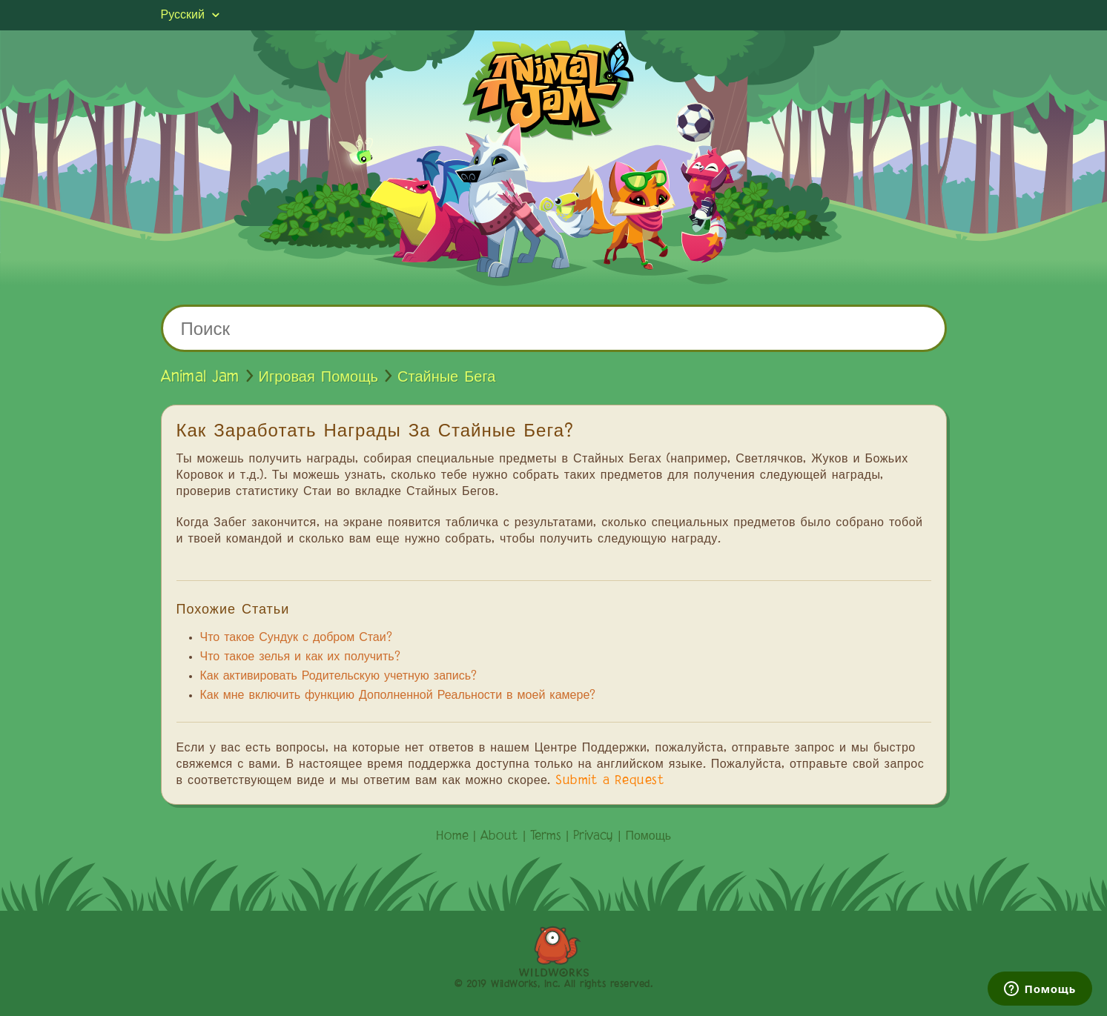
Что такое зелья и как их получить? (300, 657)
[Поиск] (554, 328)
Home (452, 837)
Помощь (648, 837)
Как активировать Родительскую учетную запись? (339, 677)
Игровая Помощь (319, 377)
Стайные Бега (446, 377)
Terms (545, 837)
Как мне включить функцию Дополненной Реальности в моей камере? (398, 696)
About (499, 837)
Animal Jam (200, 377)
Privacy (593, 837)
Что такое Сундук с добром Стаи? (296, 638)
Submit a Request (609, 781)
